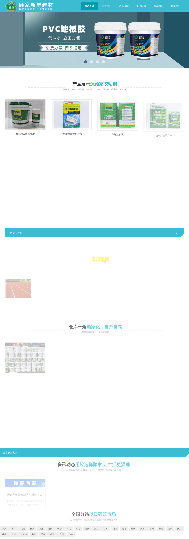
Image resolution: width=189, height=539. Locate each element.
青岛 (69, 528)
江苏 (106, 528)
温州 (152, 528)
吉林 (13, 528)
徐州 (4, 534)
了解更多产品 (94, 232)
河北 (124, 528)
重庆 (133, 528)
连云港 (24, 534)
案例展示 (141, 6)
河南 (87, 528)
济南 (43, 534)
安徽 (32, 528)
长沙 (59, 528)
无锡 (170, 528)
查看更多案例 (94, 452)
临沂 (52, 534)
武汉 (4, 528)
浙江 (96, 528)
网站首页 (89, 6)
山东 (71, 534)
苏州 (13, 534)
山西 (115, 528)
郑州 (50, 528)
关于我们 (106, 6)
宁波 (161, 528)
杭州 (34, 534)
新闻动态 (158, 6)
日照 (62, 534)
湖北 (78, 528)
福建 (23, 528)
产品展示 (124, 6)
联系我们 (175, 6)
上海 (41, 528)
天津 (142, 528)
